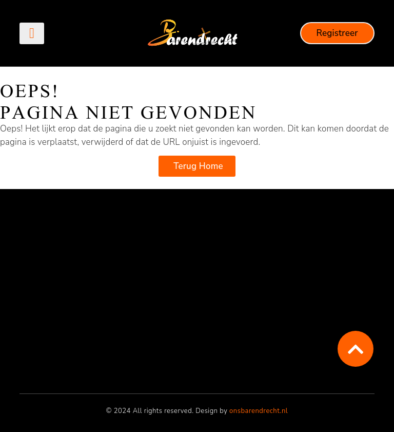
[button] (31, 33)
